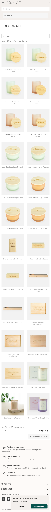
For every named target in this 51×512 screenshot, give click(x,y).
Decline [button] (21, 506)
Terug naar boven (38, 436)
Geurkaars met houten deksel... (13, 70)
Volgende (44, 431)
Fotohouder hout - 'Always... (38, 259)
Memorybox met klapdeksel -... (38, 355)
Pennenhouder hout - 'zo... (12, 259)
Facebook (3, 499)
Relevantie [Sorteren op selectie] (25, 36)
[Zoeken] (26, 9)
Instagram (8, 499)
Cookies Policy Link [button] (20, 501)
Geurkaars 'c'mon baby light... (38, 418)
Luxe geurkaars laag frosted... (13, 167)
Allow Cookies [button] (39, 506)
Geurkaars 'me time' (38, 387)
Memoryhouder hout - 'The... (13, 322)
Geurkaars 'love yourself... (13, 418)
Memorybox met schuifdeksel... (38, 323)
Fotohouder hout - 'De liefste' (13, 289)
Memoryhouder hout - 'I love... (38, 290)
